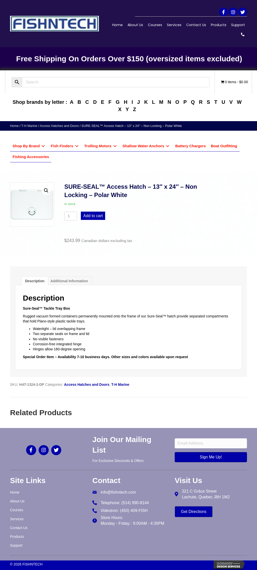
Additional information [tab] (69, 281)
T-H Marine (29, 126)
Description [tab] (34, 281)
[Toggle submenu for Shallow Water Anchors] (168, 146)
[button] (223, 12)
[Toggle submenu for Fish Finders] (77, 146)
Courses (155, 24)
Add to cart (93, 216)
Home (117, 24)
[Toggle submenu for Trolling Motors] (115, 146)
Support (238, 24)
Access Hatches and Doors (59, 126)
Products (218, 24)
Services (174, 24)
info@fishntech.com (118, 492)
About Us (135, 24)
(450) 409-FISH (134, 510)
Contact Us (196, 24)
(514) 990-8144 (135, 503)
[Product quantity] (70, 216)
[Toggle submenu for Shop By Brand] (43, 146)
